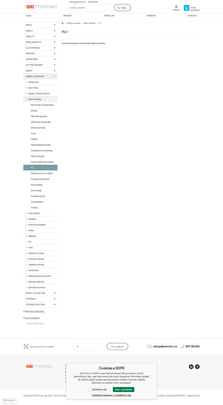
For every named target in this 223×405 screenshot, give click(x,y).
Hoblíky (34, 139)
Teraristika (33, 270)
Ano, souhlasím (123, 389)
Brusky (34, 110)
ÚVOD (28, 15)
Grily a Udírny (34, 213)
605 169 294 (93, 2)
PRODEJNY (109, 15)
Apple (41, 25)
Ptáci (30, 247)
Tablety (41, 36)
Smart (41, 70)
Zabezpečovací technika (39, 276)
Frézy (33, 133)
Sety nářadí (36, 190)
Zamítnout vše (99, 389)
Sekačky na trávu (36, 253)
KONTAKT (192, 15)
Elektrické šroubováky (41, 122)
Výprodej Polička (41, 304)
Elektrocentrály (38, 127)
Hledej (123, 7)
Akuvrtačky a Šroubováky (42, 105)
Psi (29, 241)
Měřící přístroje (37, 156)
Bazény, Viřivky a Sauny (39, 93)
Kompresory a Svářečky (42, 150)
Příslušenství (41, 42)
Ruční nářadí (36, 184)
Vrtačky (34, 207)
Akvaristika (33, 82)
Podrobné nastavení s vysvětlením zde (111, 395)
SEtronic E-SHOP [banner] (40, 6)
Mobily (41, 30)
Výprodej (41, 298)
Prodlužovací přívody (40, 179)
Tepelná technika (36, 264)
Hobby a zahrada (41, 76)
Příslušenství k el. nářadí (41, 173)
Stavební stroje (38, 196)
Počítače (41, 53)
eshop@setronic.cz (77, 2)
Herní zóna (41, 59)
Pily (32, 167)
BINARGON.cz (179, 395)
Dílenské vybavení (39, 116)
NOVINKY (67, 15)
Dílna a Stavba (34, 99)
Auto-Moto (33, 87)
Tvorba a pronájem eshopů (160, 395)
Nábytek (32, 236)
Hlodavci (32, 219)
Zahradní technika (36, 287)
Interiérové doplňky (37, 224)
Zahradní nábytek (36, 281)
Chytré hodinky (41, 65)
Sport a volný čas (41, 293)
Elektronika (41, 47)
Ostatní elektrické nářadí (42, 162)
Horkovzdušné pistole (41, 144)
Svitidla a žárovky (36, 259)
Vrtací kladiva (37, 202)
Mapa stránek (193, 395)
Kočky (31, 230)
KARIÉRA (151, 15)
